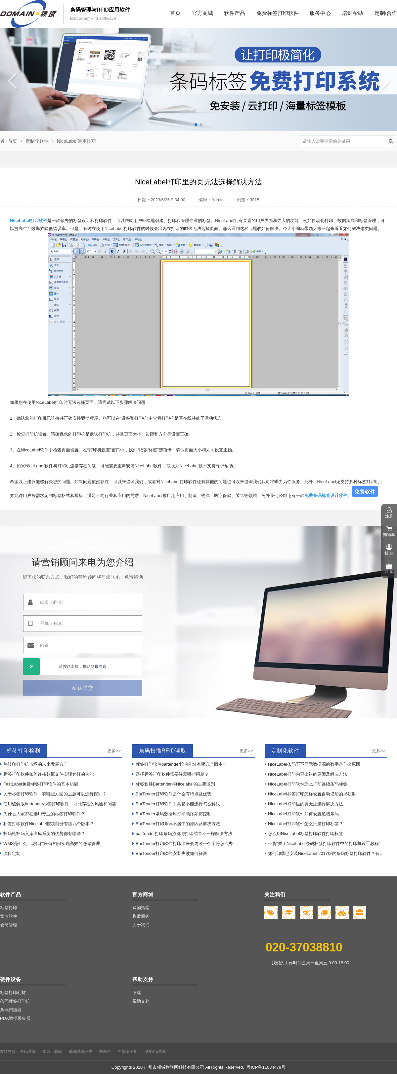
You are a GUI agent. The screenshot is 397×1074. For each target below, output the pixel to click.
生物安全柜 (128, 1051)
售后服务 (141, 916)
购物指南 (141, 907)
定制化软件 (37, 141)
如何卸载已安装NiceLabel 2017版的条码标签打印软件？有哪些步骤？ (326, 853)
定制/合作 (386, 13)
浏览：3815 (248, 199)
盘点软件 (8, 916)
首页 (175, 13)
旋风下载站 (52, 1051)
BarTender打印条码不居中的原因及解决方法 (176, 823)
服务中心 (320, 13)
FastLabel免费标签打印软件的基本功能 (39, 784)
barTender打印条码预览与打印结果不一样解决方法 (182, 833)
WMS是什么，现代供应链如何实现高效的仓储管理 (50, 843)
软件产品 (234, 13)
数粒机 (105, 1051)
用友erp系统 (155, 1051)
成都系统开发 (81, 1051)
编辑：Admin (211, 199)
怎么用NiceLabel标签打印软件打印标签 (304, 833)
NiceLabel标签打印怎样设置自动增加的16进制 (310, 793)
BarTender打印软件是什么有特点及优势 (171, 793)
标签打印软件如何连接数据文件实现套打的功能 (47, 774)
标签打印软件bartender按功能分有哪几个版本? (178, 764)
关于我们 (141, 924)
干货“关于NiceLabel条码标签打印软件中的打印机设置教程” (322, 843)
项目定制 (10, 853)
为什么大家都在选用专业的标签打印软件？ (42, 813)
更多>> (114, 750)
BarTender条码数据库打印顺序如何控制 (171, 813)
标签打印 (8, 907)
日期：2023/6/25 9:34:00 (161, 199)
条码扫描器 (11, 1009)
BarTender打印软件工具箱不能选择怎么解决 (176, 803)
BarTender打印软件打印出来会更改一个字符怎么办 (182, 843)
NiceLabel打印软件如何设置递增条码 (302, 813)
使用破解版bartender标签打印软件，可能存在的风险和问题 (58, 803)
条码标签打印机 (15, 1001)
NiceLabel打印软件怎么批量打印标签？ (304, 823)
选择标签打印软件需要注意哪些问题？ (170, 774)
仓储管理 (8, 924)
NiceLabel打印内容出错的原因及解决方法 (306, 774)
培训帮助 (352, 13)
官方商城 (202, 13)
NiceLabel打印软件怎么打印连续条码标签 (306, 784)
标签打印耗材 (13, 992)
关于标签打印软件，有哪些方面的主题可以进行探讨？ (53, 793)
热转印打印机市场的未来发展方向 (34, 764)
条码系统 (28, 1051)
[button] (196, 124)
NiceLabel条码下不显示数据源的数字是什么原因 (312, 764)
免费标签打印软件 (277, 13)
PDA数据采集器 (15, 1018)
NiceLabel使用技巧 (76, 141)
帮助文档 (141, 1001)
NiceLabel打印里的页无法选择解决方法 (304, 803)
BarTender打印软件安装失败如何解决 (169, 853)
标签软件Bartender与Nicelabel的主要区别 (173, 784)
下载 (136, 992)
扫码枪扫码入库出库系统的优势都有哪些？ (42, 833)
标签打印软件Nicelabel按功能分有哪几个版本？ (47, 823)
